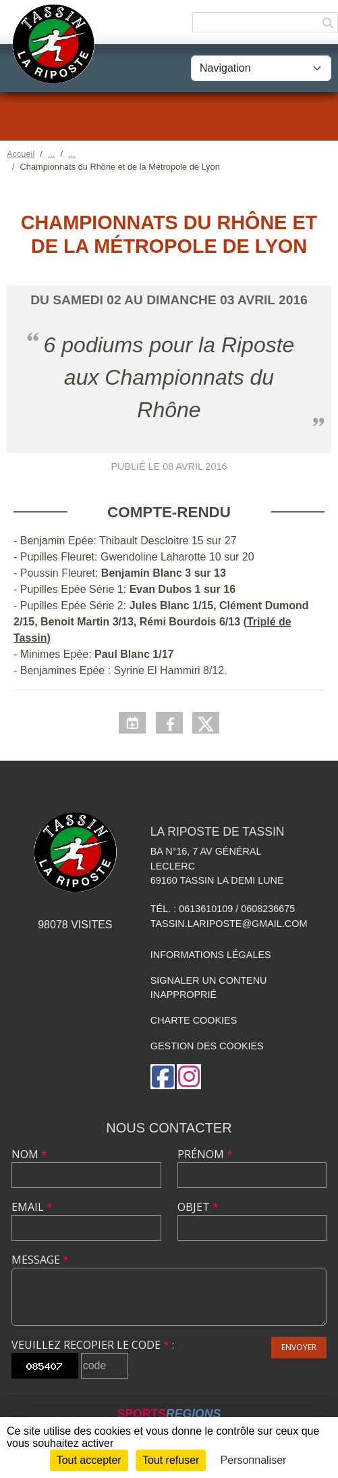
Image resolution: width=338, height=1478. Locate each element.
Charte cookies (193, 1020)
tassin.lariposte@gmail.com (229, 923)
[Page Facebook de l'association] (162, 1076)
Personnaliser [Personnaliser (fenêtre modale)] (254, 1460)
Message (40, 1259)
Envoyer (298, 1347)
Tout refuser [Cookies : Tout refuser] (170, 1460)
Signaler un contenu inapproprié (208, 988)
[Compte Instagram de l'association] (189, 1076)
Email (32, 1206)
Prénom (205, 1154)
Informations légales (210, 954)
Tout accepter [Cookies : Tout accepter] (89, 1460)
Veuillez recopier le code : (92, 1344)
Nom (29, 1154)
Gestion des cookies (207, 1046)
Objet (198, 1206)
